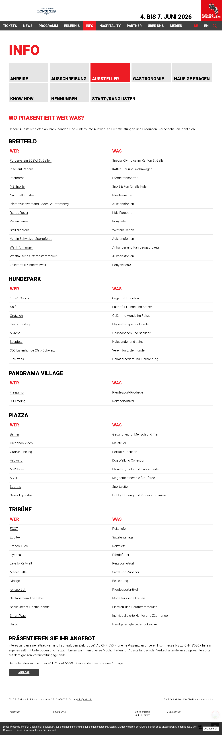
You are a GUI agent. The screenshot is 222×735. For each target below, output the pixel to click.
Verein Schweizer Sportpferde (31, 239)
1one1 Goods (19, 298)
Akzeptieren (211, 728)
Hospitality (110, 26)
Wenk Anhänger (21, 247)
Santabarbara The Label (27, 598)
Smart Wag (18, 615)
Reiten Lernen (20, 221)
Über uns (156, 26)
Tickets (10, 26)
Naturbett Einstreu (23, 195)
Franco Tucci (19, 546)
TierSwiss (17, 359)
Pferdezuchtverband (25, 204)
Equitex (15, 537)
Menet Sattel (18, 572)
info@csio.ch (84, 699)
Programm (48, 26)
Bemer (14, 434)
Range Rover (19, 213)
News (28, 26)
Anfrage (23, 672)
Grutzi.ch (16, 315)
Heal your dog (20, 324)
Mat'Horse (17, 469)
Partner (134, 26)
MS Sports (17, 186)
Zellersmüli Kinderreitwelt (28, 265)
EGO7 (14, 528)
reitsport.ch (18, 589)
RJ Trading (18, 401)
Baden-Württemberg (54, 204)
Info (89, 26)
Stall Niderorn (19, 230)
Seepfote (16, 341)
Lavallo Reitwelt (21, 563)
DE (196, 26)
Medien (176, 26)
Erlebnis (72, 26)
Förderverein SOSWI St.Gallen (30, 160)
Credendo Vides (21, 443)
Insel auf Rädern (21, 169)
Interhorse (17, 178)
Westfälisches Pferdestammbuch (34, 256)
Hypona (15, 555)
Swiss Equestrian (22, 495)
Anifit (13, 307)
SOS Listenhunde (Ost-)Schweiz (32, 350)
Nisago (15, 581)
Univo (14, 624)
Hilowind (16, 460)
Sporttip (15, 486)
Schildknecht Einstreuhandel (30, 607)
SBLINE (15, 478)
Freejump (17, 392)
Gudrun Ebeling (21, 452)
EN (206, 26)
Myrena (15, 333)
